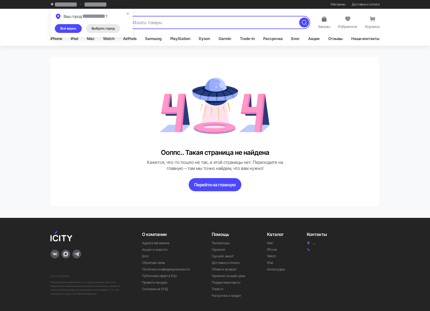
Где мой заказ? (223, 256)
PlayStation (180, 38)
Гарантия (218, 249)
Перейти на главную (215, 184)
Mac (91, 38)
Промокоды (221, 243)
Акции (313, 38)
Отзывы (335, 38)
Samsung (153, 38)
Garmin (225, 38)
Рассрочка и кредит (226, 295)
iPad (74, 38)
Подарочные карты (226, 282)
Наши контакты (365, 38)
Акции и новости (155, 249)
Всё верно (68, 28)
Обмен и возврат (224, 269)
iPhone (56, 38)
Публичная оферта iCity (159, 276)
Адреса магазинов (155, 243)
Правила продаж (154, 282)
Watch (109, 38)
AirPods (130, 38)
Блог (295, 38)
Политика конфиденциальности (166, 269)
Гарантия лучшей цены (228, 276)
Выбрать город (103, 28)
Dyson (204, 38)
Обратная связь (153, 263)
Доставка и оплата (366, 4)
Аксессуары (276, 269)
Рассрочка (273, 38)
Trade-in (247, 38)
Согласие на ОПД (155, 289)
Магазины (338, 4)
